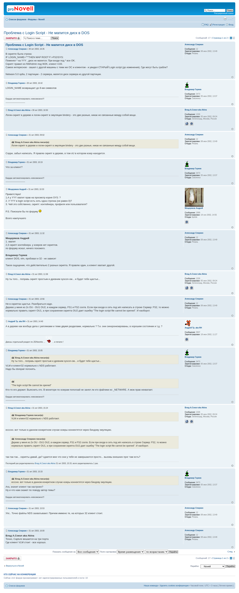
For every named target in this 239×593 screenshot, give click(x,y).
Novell (41, 19)
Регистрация (219, 25)
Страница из (220, 38)
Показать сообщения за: (76, 552)
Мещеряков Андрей (17, 189)
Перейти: (194, 566)
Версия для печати (225, 18)
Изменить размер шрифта (230, 18)
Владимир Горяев (16, 83)
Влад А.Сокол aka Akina (19, 110)
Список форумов (17, 19)
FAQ (206, 25)
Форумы (32, 19)
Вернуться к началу (232, 77)
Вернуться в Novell (15, 566)
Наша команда (151, 585)
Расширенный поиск (223, 13)
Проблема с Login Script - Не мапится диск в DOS (46, 33)
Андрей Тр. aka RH (16, 321)
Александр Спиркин (17, 49)
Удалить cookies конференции (174, 585)
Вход (231, 25)
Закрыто (12, 38)
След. (230, 551)
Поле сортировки (122, 552)
